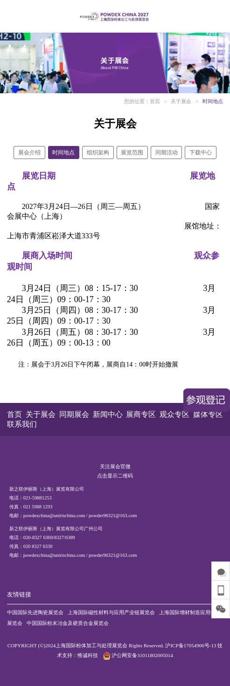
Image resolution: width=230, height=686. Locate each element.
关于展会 (181, 101)
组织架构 (98, 152)
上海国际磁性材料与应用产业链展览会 (111, 612)
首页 (155, 101)
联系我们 (22, 424)
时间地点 (212, 101)
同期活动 (166, 152)
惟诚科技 (87, 655)
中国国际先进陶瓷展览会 (35, 612)
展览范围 (132, 152)
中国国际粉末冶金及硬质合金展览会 (68, 623)
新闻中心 (108, 414)
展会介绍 (29, 152)
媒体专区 (208, 414)
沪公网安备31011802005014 (137, 655)
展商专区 (141, 414)
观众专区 (174, 414)
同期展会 (74, 414)
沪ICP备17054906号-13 (190, 645)
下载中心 (200, 152)
